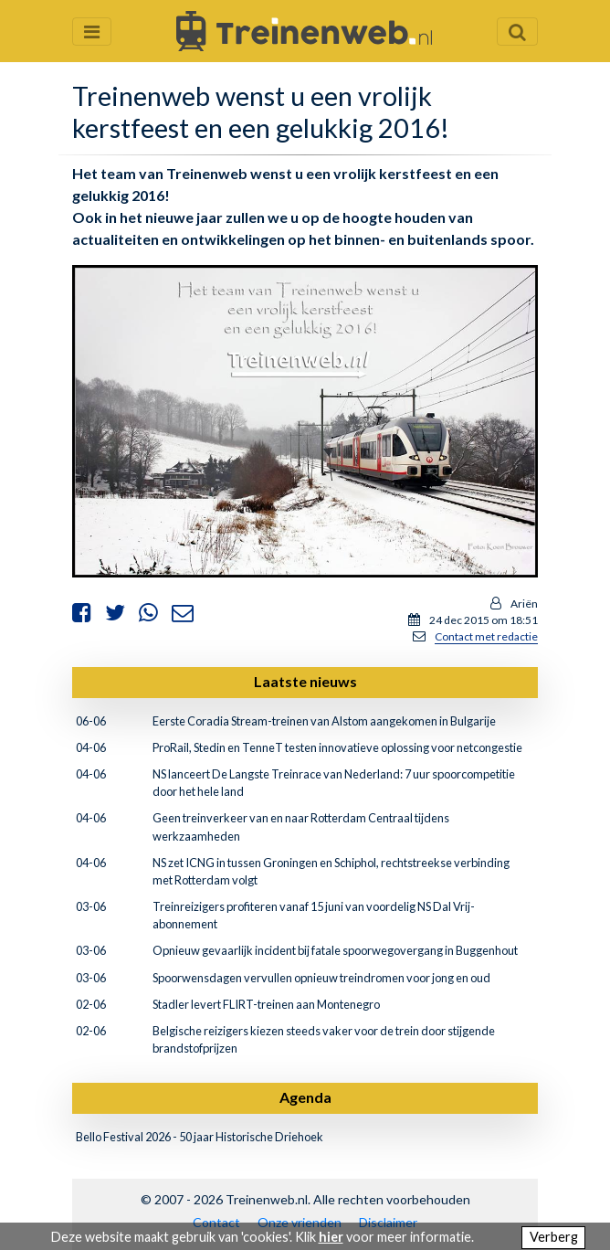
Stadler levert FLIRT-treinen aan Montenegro (266, 1004)
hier (331, 1237)
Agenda (305, 1097)
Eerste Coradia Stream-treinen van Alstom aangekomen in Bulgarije (324, 721)
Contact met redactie (486, 636)
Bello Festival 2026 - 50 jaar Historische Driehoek (199, 1136)
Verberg (554, 1237)
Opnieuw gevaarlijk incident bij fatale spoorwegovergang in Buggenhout (335, 950)
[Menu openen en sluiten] (91, 31)
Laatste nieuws (305, 681)
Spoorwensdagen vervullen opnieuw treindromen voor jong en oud (321, 977)
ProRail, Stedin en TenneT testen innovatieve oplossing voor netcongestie (337, 747)
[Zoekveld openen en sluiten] (517, 31)
